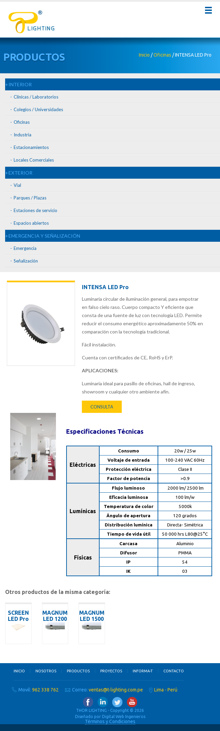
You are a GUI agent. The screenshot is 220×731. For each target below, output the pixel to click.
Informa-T (143, 671)
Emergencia (25, 248)
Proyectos (111, 671)
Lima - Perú (165, 689)
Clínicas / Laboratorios (36, 97)
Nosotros (45, 671)
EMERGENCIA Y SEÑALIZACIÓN (44, 236)
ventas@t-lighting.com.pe (116, 689)
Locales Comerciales (34, 160)
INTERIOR (20, 84)
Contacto (173, 671)
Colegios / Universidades (38, 109)
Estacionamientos (31, 147)
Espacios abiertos (31, 223)
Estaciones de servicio (35, 210)
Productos (78, 671)
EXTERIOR (20, 173)
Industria (22, 134)
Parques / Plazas (30, 197)
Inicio (144, 55)
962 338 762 (45, 689)
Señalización (26, 261)
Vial (17, 185)
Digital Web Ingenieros (123, 716)
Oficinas (162, 55)
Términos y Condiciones (110, 721)
